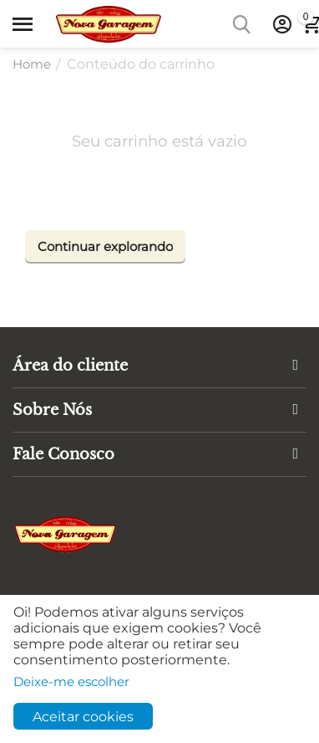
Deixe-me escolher (71, 681)
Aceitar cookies (83, 717)
